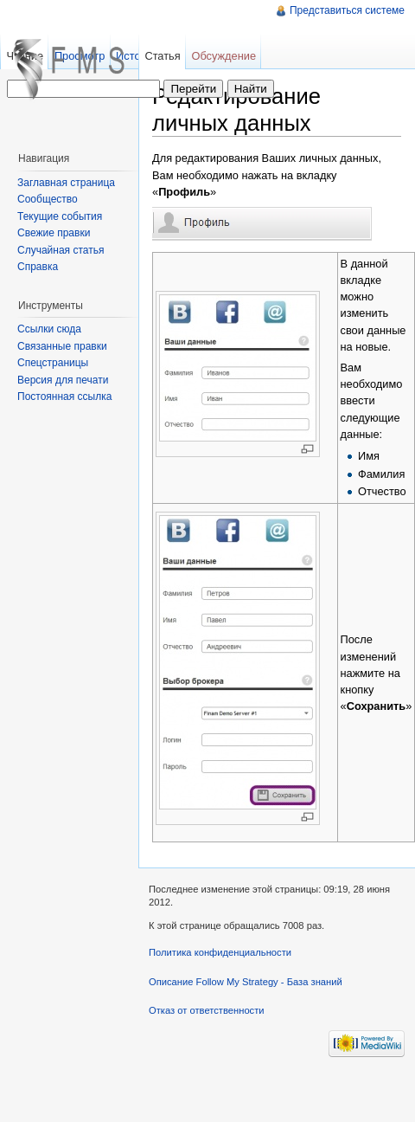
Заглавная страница (66, 183)
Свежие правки (53, 233)
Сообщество (47, 199)
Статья (162, 55)
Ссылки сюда (49, 329)
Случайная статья (60, 250)
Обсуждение (223, 55)
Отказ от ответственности (207, 1010)
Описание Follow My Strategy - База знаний (245, 982)
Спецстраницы (52, 363)
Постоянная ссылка (64, 396)
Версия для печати (62, 380)
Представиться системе (347, 10)
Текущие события (59, 216)
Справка (37, 267)
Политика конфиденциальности (220, 952)
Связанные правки (62, 346)
